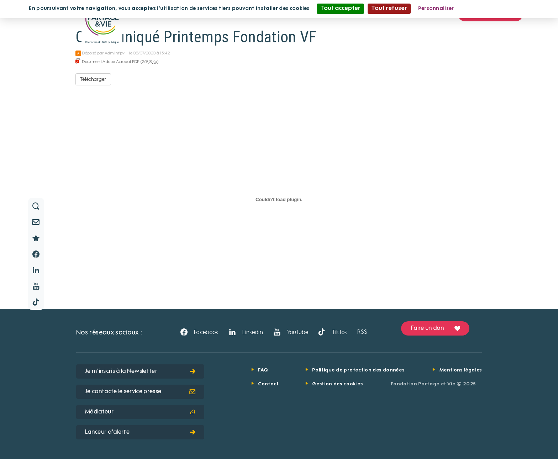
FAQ (263, 370)
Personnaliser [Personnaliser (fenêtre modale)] (436, 8)
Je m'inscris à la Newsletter (140, 371)
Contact (268, 384)
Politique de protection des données (358, 370)
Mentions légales (460, 370)
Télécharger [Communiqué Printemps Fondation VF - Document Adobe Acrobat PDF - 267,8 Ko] (93, 79)
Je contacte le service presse (140, 392)
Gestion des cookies (337, 384)
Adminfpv (115, 53)
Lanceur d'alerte (140, 432)
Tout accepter (340, 8)
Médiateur (140, 412)
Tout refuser (389, 8)
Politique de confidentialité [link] (496, 8)
